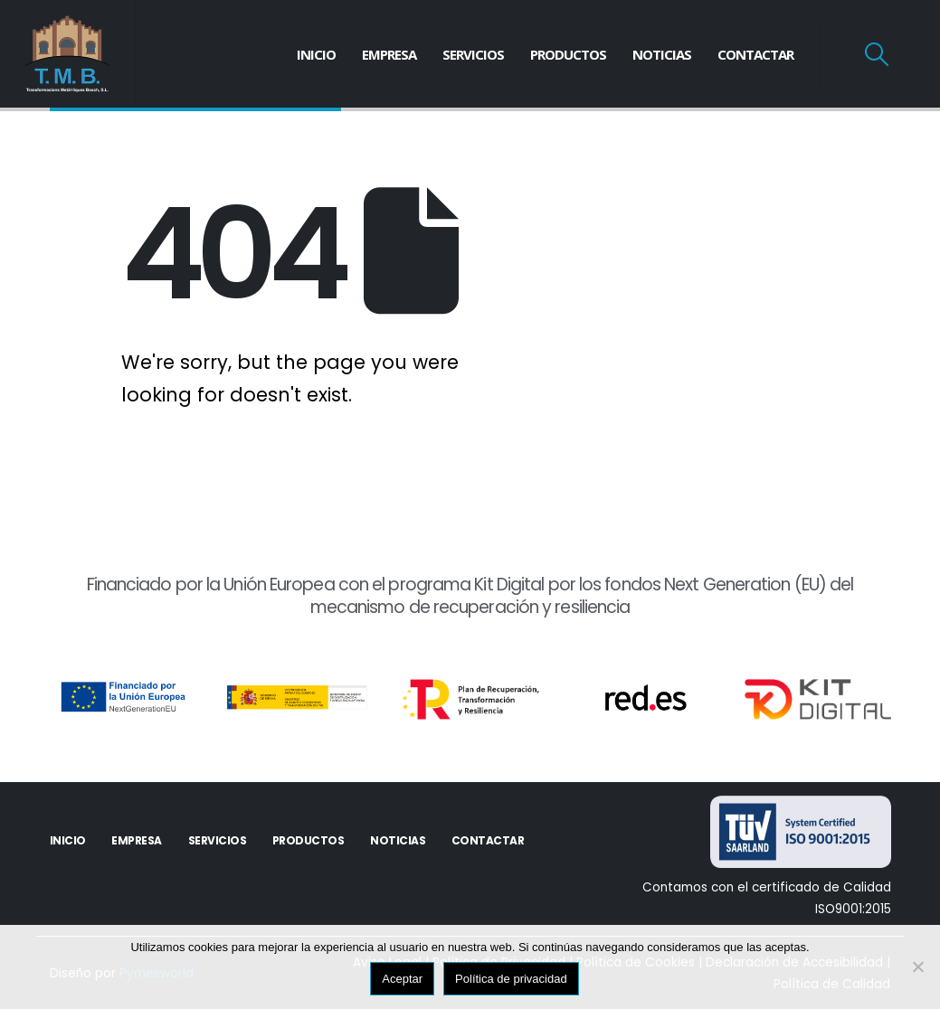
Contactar (755, 54)
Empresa (389, 54)
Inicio (316, 54)
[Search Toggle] (877, 54)
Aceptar (402, 978)
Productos (568, 54)
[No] (917, 966)
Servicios (473, 54)
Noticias (661, 54)
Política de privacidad (511, 978)
